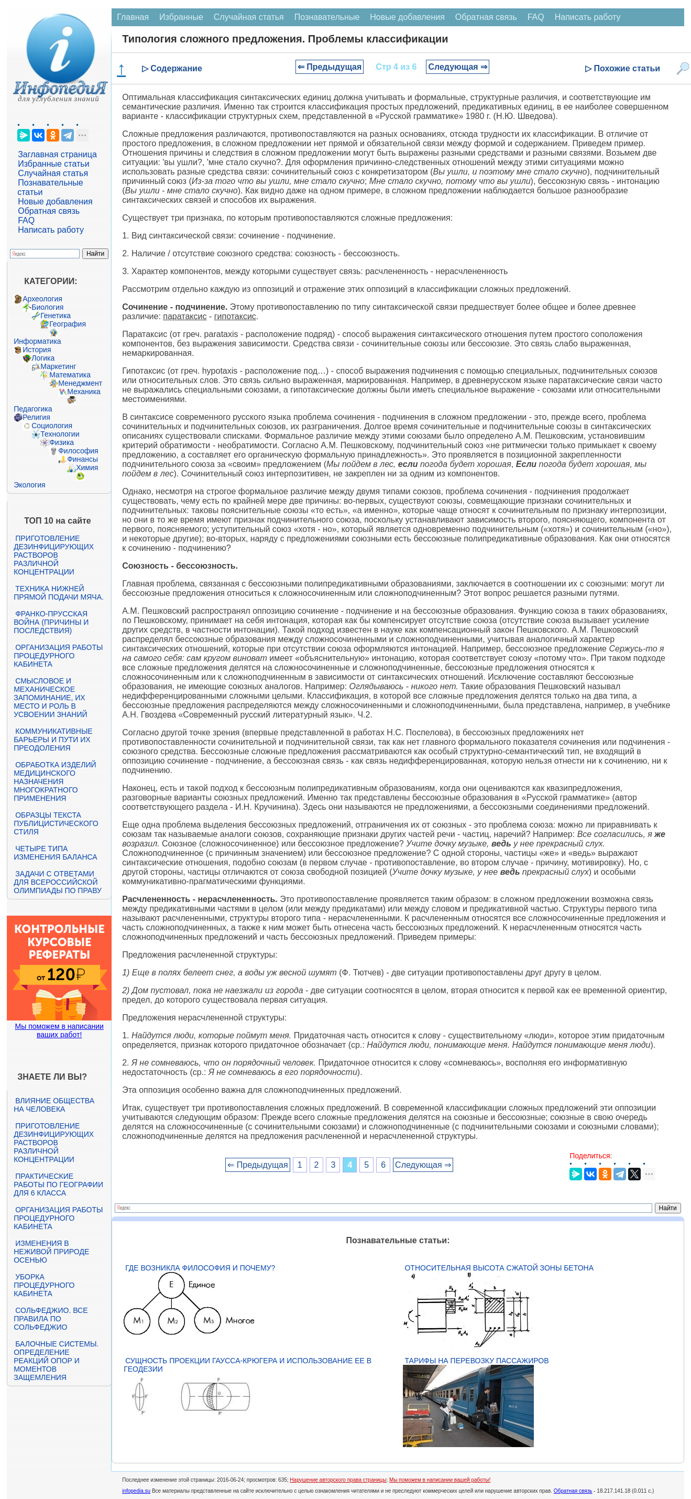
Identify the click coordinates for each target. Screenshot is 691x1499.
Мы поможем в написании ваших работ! (59, 1030)
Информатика (37, 341)
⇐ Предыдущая (330, 66)
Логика (42, 358)
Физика (61, 442)
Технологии (59, 434)
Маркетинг (58, 366)
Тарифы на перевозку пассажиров (476, 1360)
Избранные (181, 17)
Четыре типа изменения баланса (55, 852)
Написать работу (51, 229)
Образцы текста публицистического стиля (56, 823)
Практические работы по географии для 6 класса (58, 1184)
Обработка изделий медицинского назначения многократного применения (55, 781)
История (37, 349)
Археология (42, 299)
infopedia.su (136, 1491)
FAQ (26, 220)
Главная (133, 17)
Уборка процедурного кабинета (44, 1285)
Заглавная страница (57, 154)
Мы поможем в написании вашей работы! (439, 1480)
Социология (51, 425)
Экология (29, 485)
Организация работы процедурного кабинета (58, 655)
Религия (36, 417)
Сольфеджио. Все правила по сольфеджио (50, 1318)
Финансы (82, 459)
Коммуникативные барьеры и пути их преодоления (53, 739)
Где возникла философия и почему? (200, 1268)
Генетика (55, 315)
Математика (70, 375)
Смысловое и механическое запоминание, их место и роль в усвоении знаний (50, 698)
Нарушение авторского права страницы (338, 1480)
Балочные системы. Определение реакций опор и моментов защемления (56, 1361)
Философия (78, 451)
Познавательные (327, 17)
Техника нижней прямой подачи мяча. (59, 592)
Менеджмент (80, 383)
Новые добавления (55, 201)
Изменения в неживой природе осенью (51, 1251)
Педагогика (33, 409)
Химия (87, 467)
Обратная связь (49, 211)
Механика (84, 391)
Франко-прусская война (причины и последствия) (51, 622)
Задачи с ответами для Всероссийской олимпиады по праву (58, 882)
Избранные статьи (53, 163)
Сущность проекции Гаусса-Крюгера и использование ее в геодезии (247, 1364)
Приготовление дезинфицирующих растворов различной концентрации (54, 555)
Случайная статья (53, 173)
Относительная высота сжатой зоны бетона (498, 1268)
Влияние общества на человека (54, 1104)
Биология (47, 307)
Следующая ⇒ (457, 66)
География (67, 324)
